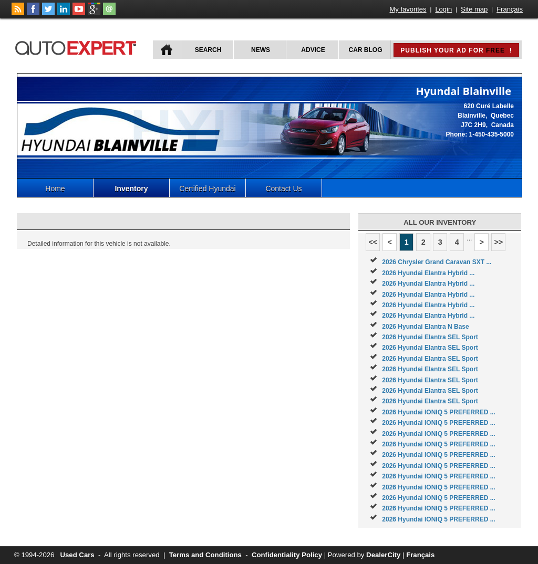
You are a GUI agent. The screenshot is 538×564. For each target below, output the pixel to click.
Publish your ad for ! (456, 50)
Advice (313, 50)
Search (208, 50)
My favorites (408, 9)
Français (509, 9)
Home (55, 188)
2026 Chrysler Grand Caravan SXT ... (436, 262)
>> (498, 242)
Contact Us (283, 188)
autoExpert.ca (77, 46)
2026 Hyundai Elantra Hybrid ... (428, 273)
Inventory (131, 188)
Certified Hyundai (207, 188)
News (260, 50)
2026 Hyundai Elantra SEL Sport (430, 337)
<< (372, 242)
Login (443, 9)
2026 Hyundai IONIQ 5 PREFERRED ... (438, 412)
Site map (474, 9)
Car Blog (365, 50)
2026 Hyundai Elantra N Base (425, 326)
